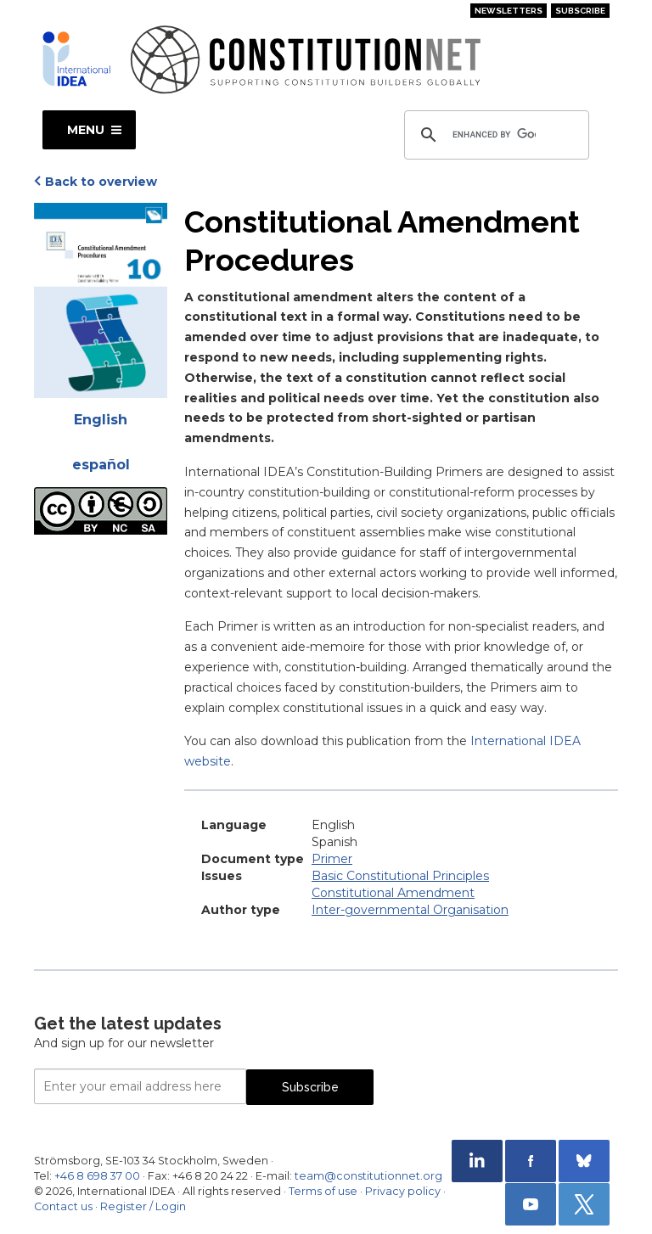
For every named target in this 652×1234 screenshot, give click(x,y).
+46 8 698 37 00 (97, 1175)
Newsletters (508, 10)
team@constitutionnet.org (368, 1175)
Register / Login (143, 1206)
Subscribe (580, 10)
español (101, 465)
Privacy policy (403, 1191)
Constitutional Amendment (393, 892)
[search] (494, 135)
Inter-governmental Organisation (410, 909)
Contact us (63, 1206)
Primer (332, 859)
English (100, 420)
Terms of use (323, 1191)
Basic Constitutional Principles (400, 875)
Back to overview (101, 181)
